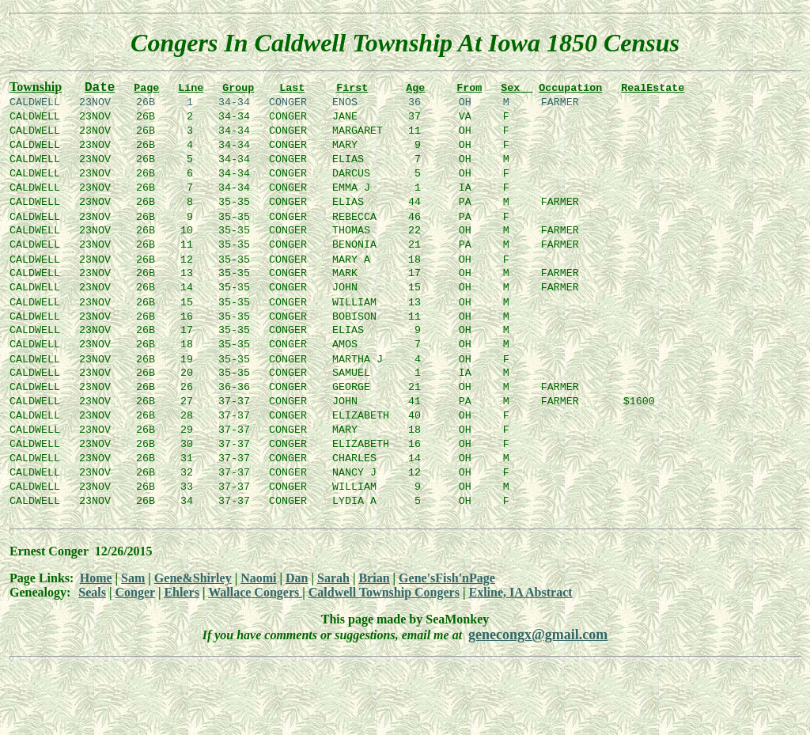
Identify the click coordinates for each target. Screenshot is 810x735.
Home (96, 597)
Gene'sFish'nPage (447, 597)
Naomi (258, 597)
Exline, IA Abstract (520, 611)
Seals (92, 611)
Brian (373, 597)
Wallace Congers (255, 611)
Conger (135, 611)
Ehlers (181, 611)
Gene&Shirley (193, 597)
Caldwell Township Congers (384, 611)
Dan (297, 597)
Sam (133, 597)
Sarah (333, 597)
